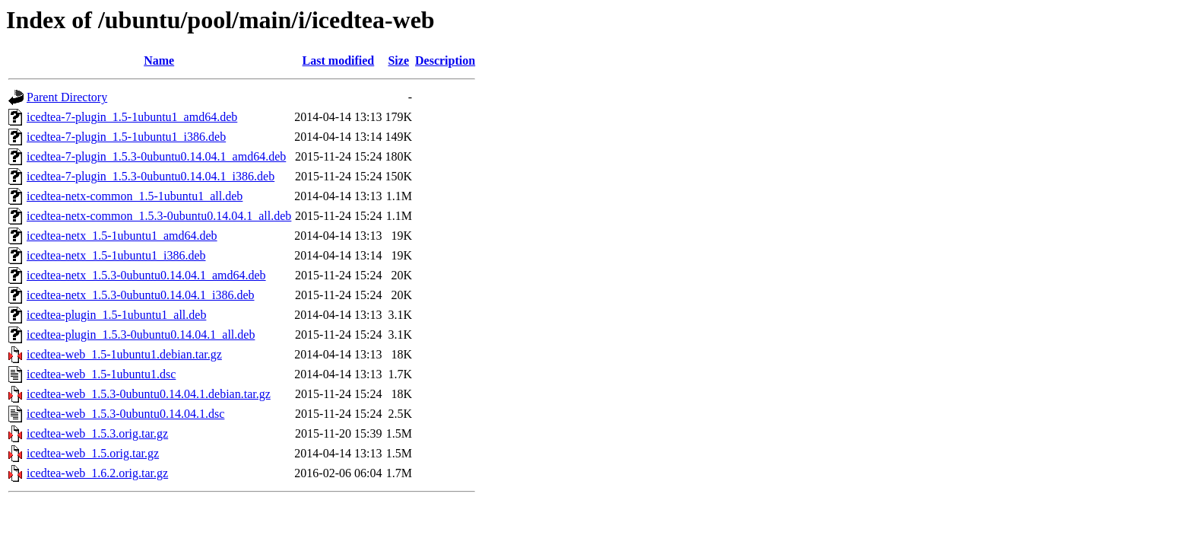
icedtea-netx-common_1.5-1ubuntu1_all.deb (135, 196)
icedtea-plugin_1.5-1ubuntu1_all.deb (116, 314)
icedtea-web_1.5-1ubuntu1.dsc (101, 374)
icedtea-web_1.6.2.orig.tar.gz (97, 473)
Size (398, 60)
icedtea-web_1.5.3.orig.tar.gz (97, 433)
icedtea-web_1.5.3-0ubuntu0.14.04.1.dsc (125, 413)
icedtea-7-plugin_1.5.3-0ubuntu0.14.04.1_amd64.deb (156, 156)
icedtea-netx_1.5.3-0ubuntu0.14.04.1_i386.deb (141, 294)
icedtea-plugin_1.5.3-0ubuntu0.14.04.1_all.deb (141, 334)
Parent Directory (67, 97)
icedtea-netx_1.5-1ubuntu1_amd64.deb (122, 235)
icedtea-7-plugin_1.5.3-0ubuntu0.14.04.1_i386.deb (150, 176)
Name (159, 60)
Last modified (339, 60)
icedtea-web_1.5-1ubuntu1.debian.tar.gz (124, 354)
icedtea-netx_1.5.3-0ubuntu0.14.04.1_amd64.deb (146, 275)
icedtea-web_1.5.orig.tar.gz (93, 453)
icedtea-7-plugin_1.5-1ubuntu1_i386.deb (126, 136)
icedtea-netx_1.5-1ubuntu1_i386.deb (116, 255)
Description (445, 60)
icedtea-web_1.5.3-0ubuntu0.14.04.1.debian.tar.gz (149, 393)
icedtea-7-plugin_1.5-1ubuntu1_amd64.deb (132, 116)
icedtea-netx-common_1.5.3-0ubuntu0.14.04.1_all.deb (159, 215)
